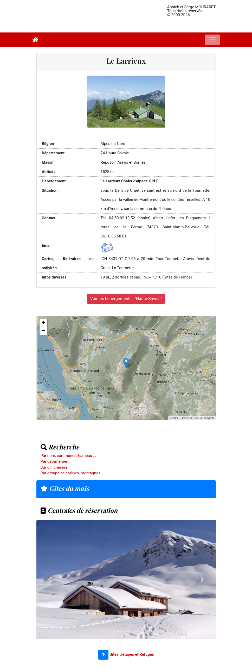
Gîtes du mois (65, 488)
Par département (55, 461)
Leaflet (174, 418)
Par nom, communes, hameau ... (68, 455)
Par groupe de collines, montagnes (70, 473)
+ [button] (43, 323)
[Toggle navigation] (212, 40)
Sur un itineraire (54, 467)
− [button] (43, 331)
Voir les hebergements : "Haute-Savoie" (126, 298)
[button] (103, 655)
